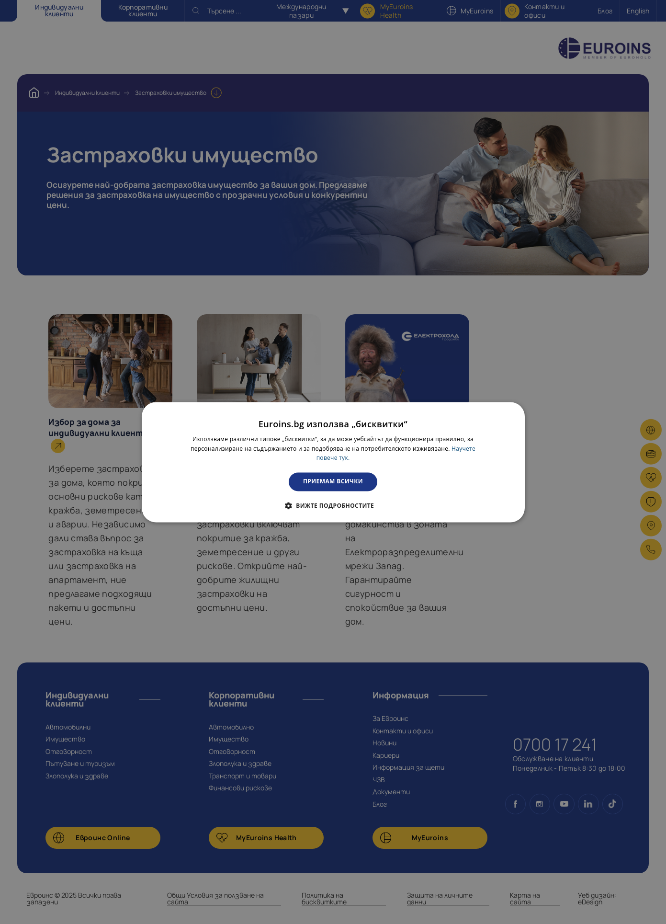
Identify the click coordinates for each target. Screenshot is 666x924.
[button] (333, 505)
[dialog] (333, 462)
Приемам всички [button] (333, 482)
